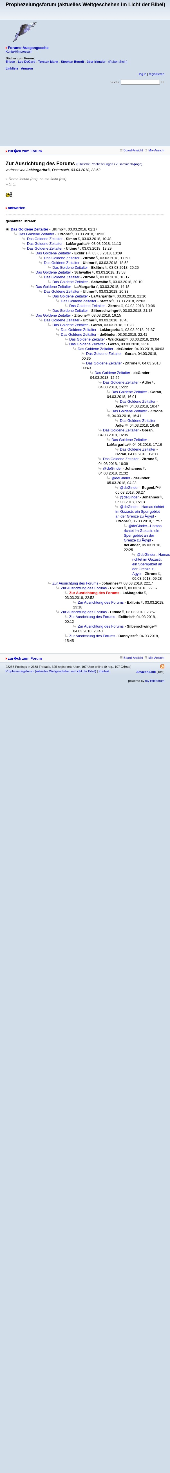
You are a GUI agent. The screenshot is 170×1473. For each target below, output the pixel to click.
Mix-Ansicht (154, 150)
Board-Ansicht (131, 150)
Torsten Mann (48, 61)
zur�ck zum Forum (25, 151)
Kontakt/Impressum (19, 51)
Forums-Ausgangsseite (28, 48)
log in (142, 74)
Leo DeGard (26, 61)
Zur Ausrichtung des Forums (75, 583)
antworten (16, 208)
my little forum (154, 680)
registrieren (156, 74)
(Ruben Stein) (118, 61)
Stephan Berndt (72, 61)
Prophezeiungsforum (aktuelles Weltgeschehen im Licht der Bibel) (51, 671)
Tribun (10, 61)
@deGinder (112, 468)
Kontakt (104, 671)
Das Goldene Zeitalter (29, 229)
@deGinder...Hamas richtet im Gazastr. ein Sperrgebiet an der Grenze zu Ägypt (139, 511)
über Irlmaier (96, 61)
